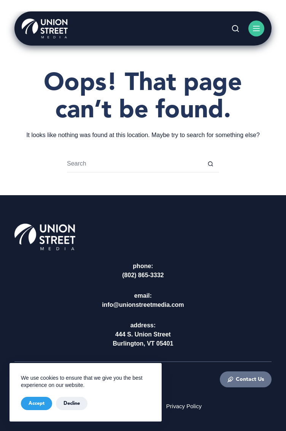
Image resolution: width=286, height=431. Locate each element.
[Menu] (256, 28)
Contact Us (245, 379)
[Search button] (210, 163)
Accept (36, 403)
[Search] (235, 28)
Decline (72, 403)
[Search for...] (134, 163)
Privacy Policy (184, 406)
